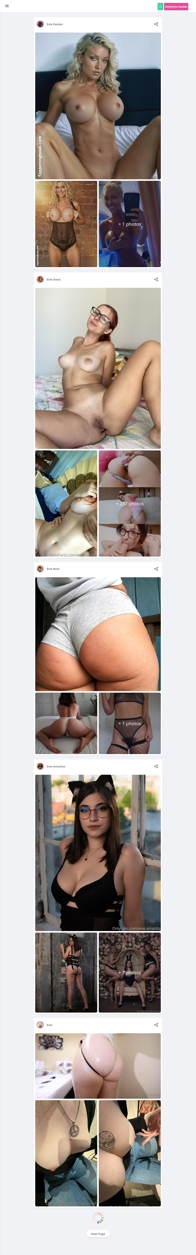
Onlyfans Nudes (176, 6)
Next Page (98, 1234)
